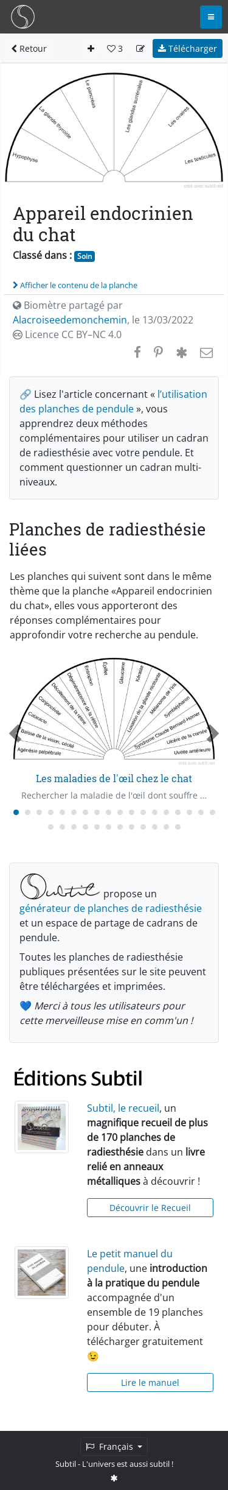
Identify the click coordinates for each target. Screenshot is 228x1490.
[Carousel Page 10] (120, 812)
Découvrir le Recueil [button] (150, 1207)
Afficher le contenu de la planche (75, 285)
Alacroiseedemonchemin (70, 320)
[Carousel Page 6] (74, 812)
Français (111, 1446)
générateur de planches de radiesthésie (110, 908)
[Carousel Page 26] (131, 827)
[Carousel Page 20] (62, 827)
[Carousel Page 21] (74, 827)
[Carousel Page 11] (131, 812)
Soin (84, 256)
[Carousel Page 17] (201, 812)
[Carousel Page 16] (189, 812)
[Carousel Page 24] (108, 827)
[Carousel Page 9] (108, 812)
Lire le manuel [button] (150, 1382)
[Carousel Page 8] (97, 812)
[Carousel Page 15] (178, 812)
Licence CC (67, 334)
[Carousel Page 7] (85, 812)
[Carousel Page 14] (166, 812)
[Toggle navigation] (211, 17)
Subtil (65, 1463)
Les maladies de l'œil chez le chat (114, 778)
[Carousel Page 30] (178, 827)
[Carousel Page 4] (51, 812)
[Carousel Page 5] (62, 812)
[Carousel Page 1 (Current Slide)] (16, 812)
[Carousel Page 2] (27, 812)
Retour (29, 48)
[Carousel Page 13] (154, 812)
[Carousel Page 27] (143, 827)
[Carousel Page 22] (85, 827)
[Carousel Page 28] (154, 827)
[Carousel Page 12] (143, 812)
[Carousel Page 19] (51, 827)
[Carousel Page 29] (166, 827)
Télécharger (187, 48)
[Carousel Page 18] (212, 812)
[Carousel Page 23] (97, 827)
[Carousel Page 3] (39, 812)
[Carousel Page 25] (120, 827)
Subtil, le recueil (123, 1108)
